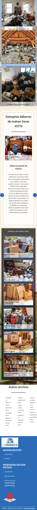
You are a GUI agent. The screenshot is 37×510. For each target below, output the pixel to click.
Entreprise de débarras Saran (8, 401)
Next (35, 195)
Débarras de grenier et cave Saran (8, 421)
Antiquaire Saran (8, 414)
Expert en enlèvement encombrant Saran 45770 (33, 417)
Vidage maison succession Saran (21, 409)
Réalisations (9, 454)
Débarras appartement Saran (21, 400)
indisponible (10, 483)
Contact (7, 459)
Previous (2, 195)
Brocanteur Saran (9, 409)
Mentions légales (29, 508)
